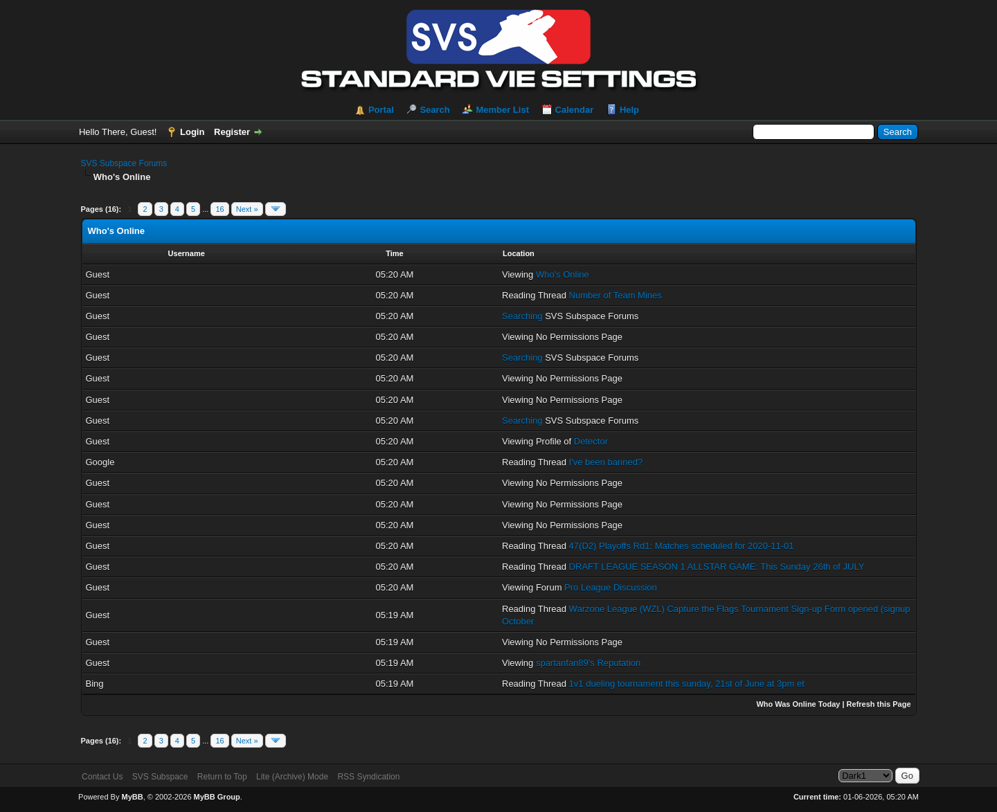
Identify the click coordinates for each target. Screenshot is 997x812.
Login (192, 132)
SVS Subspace (160, 777)
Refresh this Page (879, 704)
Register (232, 132)
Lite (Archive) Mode (292, 777)
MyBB (132, 797)
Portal (381, 110)
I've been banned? (606, 462)
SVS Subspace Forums (124, 163)
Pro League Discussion (610, 587)
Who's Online (562, 274)
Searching (522, 316)
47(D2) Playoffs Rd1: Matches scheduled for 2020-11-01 (681, 546)
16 (219, 209)
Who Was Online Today (798, 704)
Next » (247, 209)
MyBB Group (217, 797)
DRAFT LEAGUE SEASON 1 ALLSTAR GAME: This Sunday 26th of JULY (717, 566)
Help (629, 110)
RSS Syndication (368, 777)
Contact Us (102, 777)
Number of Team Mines (615, 295)
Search (434, 110)
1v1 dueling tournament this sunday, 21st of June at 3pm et (687, 683)
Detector (591, 441)
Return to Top (222, 777)
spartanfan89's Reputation (588, 663)
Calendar (574, 110)
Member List (502, 110)
